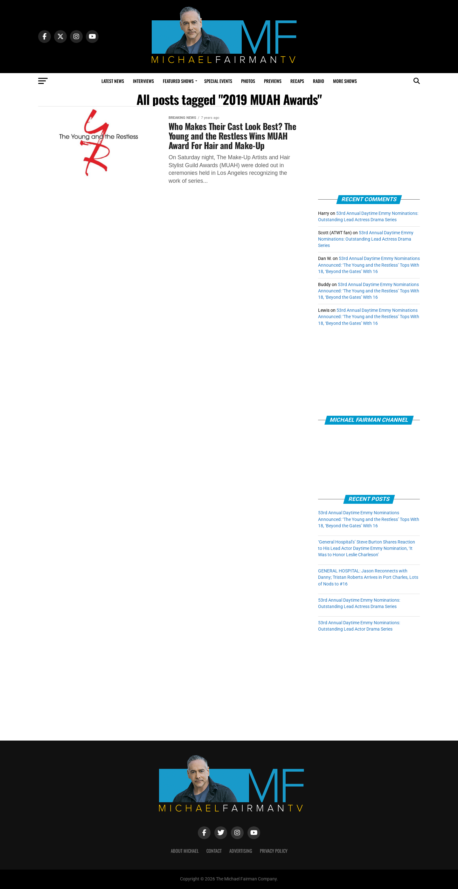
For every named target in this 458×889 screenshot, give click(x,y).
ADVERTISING (240, 850)
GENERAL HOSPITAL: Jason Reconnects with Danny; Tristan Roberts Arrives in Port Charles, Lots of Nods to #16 (368, 577)
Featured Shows (178, 81)
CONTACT (214, 850)
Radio (318, 81)
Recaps (297, 81)
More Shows (345, 81)
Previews (272, 81)
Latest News (112, 81)
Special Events (218, 81)
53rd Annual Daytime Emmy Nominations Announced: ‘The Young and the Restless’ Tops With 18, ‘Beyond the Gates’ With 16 (369, 265)
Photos (248, 81)
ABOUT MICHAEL (185, 850)
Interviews (143, 81)
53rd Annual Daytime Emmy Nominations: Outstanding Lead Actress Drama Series (365, 239)
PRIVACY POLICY (274, 850)
